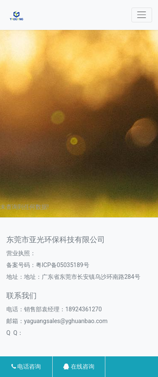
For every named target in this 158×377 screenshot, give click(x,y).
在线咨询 (78, 366)
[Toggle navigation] (141, 15)
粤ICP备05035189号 (62, 265)
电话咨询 (26, 366)
